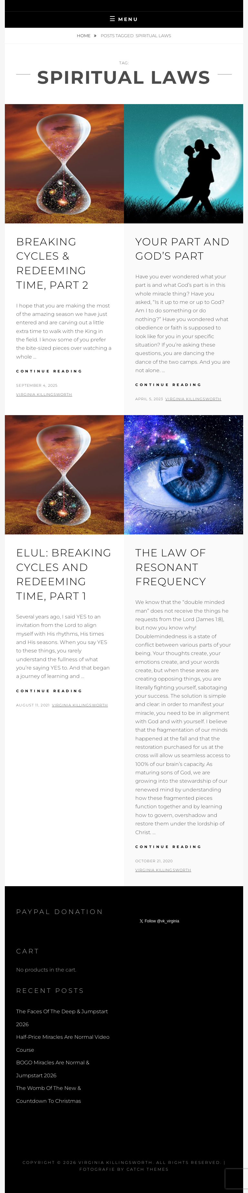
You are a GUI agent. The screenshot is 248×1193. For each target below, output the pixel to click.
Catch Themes (148, 1169)
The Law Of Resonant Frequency (170, 567)
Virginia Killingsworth (44, 394)
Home (84, 35)
